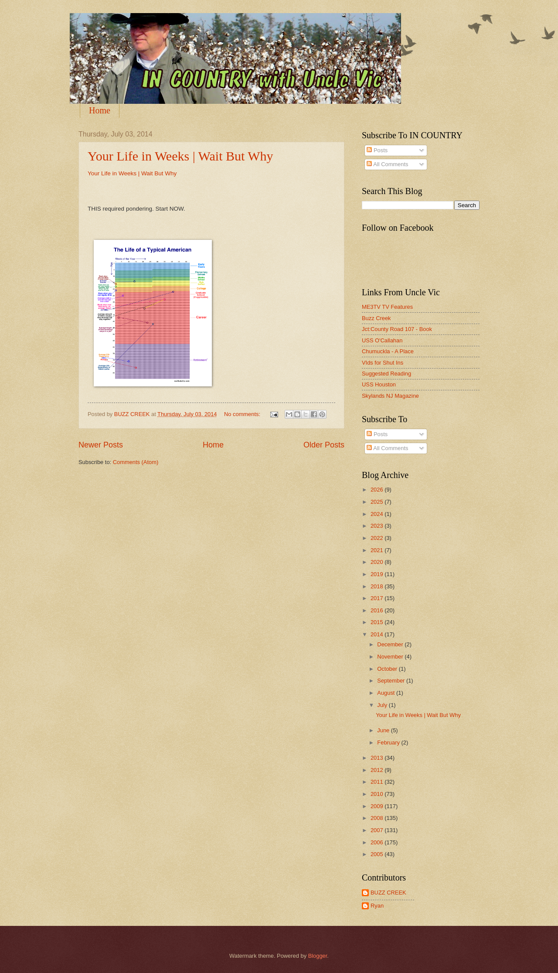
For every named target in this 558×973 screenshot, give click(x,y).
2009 (377, 806)
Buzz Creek (376, 318)
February (389, 742)
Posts (377, 150)
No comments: (243, 414)
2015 (377, 622)
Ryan (377, 905)
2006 (377, 842)
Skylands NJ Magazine (390, 396)
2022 (377, 538)
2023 (377, 525)
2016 (377, 610)
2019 (377, 574)
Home (99, 110)
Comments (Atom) (135, 462)
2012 (377, 770)
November (391, 656)
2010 (377, 794)
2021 (377, 550)
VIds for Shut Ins (382, 362)
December (391, 644)
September (391, 680)
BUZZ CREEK (388, 892)
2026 (377, 489)
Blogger (317, 956)
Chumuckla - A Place (388, 351)
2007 (377, 830)
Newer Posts (100, 444)
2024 (377, 514)
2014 (377, 634)
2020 (377, 562)
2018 (377, 586)
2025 (377, 501)
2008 (377, 818)
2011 (377, 781)
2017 (377, 598)
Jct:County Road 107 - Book (397, 329)
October (387, 669)
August (386, 693)
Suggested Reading (386, 373)
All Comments (387, 164)
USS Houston (379, 384)
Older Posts (323, 444)
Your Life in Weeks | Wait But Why (180, 156)
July (382, 705)
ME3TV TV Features (387, 307)
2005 (377, 854)
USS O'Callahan (382, 340)
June (384, 730)
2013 (377, 758)
